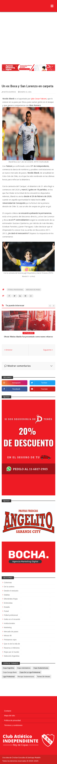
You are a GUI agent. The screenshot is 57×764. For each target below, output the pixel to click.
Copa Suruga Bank (10, 672)
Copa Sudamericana (40, 668)
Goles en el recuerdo (12, 619)
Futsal (6, 611)
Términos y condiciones (13, 725)
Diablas (7, 595)
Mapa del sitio (9, 716)
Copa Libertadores (23, 668)
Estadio (7, 607)
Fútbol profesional (15, 289)
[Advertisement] (28, 32)
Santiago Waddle (34, 758)
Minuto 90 (8, 636)
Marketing (8, 627)
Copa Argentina (8, 668)
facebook (16, 389)
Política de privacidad (12, 720)
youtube (44, 389)
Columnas (8, 583)
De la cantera (9, 587)
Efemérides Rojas (11, 599)
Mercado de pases (33, 289)
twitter (44, 383)
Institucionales (9, 623)
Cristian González (19, 758)
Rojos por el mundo (11, 652)
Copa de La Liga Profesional (30, 672)
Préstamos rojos (10, 640)
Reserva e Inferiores (12, 648)
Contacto (7, 711)
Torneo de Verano (43, 676)
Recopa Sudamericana (26, 676)
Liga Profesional (8, 676)
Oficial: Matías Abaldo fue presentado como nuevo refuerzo (28, 337)
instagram (16, 383)
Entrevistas (8, 603)
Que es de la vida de (12, 644)
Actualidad (28, 333)
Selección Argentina (11, 656)
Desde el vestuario (11, 591)
